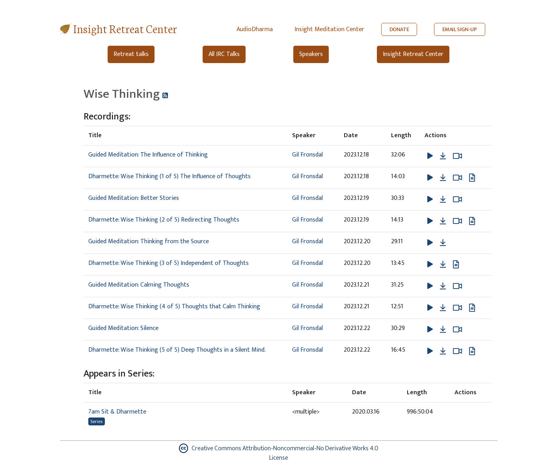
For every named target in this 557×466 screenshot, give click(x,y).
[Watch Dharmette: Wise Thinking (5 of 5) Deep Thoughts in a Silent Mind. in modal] (457, 351)
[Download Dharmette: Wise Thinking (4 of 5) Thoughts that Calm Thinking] (443, 308)
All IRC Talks (224, 54)
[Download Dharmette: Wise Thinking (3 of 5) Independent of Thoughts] (443, 264)
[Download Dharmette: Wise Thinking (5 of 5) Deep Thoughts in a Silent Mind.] (443, 351)
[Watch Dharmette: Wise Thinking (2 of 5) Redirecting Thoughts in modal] (457, 221)
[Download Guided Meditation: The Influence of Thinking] (443, 156)
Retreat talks (131, 54)
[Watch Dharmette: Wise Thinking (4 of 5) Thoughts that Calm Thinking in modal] (457, 308)
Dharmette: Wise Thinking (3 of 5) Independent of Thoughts (168, 263)
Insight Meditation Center (329, 29)
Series (96, 421)
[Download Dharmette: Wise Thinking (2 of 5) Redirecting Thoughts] (443, 221)
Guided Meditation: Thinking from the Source (148, 241)
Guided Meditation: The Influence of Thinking (148, 154)
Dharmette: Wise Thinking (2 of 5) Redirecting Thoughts (163, 219)
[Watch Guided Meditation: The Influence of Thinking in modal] (457, 156)
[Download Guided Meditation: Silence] (443, 330)
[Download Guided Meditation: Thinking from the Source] (443, 243)
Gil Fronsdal (307, 154)
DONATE (399, 29)
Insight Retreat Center (125, 28)
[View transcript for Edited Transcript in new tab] (472, 177)
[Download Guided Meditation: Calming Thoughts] (443, 286)
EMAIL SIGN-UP (459, 29)
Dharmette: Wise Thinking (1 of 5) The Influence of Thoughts (169, 176)
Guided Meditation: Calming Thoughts (138, 285)
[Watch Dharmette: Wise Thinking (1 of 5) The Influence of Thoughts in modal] (457, 177)
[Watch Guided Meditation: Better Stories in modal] (457, 199)
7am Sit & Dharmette (117, 411)
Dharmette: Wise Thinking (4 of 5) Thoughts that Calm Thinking (174, 306)
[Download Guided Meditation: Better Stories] (443, 199)
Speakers (311, 54)
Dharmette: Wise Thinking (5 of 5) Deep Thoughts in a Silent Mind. (177, 350)
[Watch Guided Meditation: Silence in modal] (457, 329)
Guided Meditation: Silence (123, 328)
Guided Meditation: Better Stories (133, 198)
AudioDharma (255, 29)
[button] (431, 156)
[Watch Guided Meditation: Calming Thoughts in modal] (457, 286)
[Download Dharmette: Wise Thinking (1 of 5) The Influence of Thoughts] (443, 178)
